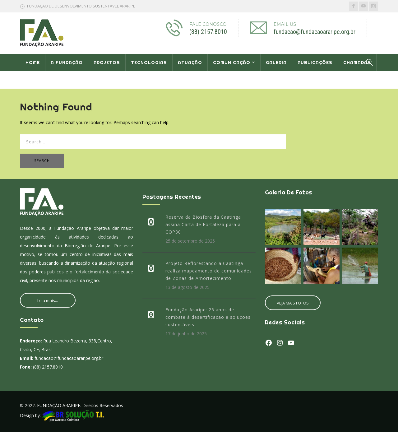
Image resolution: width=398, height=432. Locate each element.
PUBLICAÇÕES (315, 62)
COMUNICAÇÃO (231, 62)
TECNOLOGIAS (149, 62)
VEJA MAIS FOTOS (293, 303)
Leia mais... (47, 300)
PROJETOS (107, 62)
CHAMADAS (357, 62)
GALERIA (276, 62)
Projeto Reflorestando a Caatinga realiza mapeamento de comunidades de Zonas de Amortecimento (208, 270)
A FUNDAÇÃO (67, 62)
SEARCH (42, 160)
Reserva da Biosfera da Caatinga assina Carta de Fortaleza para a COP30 (203, 224)
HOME (32, 62)
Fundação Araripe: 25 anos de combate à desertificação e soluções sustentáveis (208, 317)
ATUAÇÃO (190, 62)
